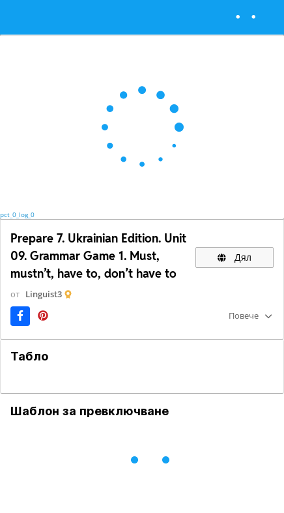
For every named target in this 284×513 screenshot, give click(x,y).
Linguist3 (43, 294)
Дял (234, 257)
